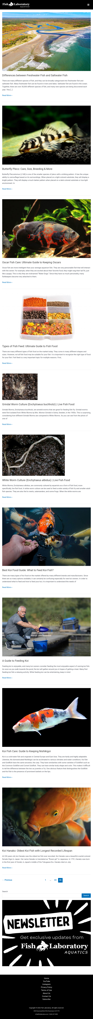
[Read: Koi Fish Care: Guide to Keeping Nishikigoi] (46, 718)
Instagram (46, 984)
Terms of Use (46, 990)
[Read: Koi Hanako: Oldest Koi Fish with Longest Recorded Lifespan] (46, 817)
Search (5, 892)
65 (55, 881)
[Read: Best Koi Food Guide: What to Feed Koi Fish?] (46, 537)
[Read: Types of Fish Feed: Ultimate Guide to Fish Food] (46, 318)
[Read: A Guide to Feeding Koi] (46, 627)
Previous (7, 881)
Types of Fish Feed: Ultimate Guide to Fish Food (30, 346)
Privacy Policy (46, 987)
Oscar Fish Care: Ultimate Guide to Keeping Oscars (31, 262)
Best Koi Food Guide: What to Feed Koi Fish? (27, 570)
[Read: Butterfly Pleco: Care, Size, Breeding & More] (46, 135)
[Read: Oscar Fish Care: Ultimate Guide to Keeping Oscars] (46, 229)
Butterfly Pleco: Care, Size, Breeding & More (27, 169)
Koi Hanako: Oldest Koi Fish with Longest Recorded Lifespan (37, 851)
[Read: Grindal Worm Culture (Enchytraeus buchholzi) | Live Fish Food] (20, 387)
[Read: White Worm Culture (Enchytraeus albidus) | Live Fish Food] (33, 456)
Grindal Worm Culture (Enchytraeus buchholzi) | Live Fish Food (38, 404)
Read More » (7, 96)
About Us (46, 993)
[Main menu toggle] (88, 5)
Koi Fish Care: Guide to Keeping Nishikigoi (26, 751)
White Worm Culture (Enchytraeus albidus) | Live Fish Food (36, 480)
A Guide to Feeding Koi (15, 661)
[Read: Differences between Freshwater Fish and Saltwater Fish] (46, 42)
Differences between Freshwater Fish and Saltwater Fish (34, 75)
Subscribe (47, 999)
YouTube (46, 981)
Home (46, 978)
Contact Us (46, 996)
